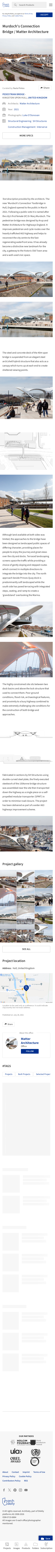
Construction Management (21, 127)
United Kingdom (37, 97)
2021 (16, 109)
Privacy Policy (6, 16)
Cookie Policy (19, 16)
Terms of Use (29, 14)
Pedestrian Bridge (13, 94)
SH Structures (40, 121)
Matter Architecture (30, 103)
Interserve (42, 127)
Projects (8, 1074)
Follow (30, 1051)
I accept (44, 14)
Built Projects (24, 1074)
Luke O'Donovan (31, 115)
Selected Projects (44, 1074)
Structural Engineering (19, 121)
